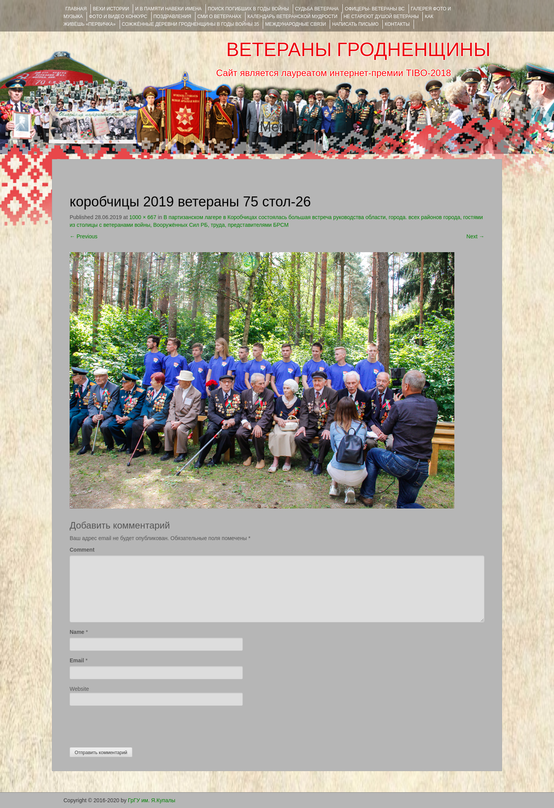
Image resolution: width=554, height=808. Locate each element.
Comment (82, 550)
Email (77, 660)
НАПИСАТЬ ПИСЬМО (355, 24)
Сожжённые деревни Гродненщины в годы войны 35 (190, 24)
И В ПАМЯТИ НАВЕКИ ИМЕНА (168, 9)
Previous (83, 236)
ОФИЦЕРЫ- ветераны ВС (374, 9)
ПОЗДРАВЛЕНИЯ (172, 16)
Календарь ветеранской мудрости (292, 16)
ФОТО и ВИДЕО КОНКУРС (118, 16)
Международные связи (295, 24)
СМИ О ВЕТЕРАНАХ (219, 16)
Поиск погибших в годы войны (248, 9)
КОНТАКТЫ (397, 24)
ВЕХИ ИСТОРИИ (111, 9)
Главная (76, 9)
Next (475, 236)
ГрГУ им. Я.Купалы (151, 800)
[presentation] (128, 725)
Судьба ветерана (317, 9)
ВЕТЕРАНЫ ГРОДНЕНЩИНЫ (358, 49)
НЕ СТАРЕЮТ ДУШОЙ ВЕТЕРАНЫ (381, 16)
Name (77, 632)
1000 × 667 (142, 217)
